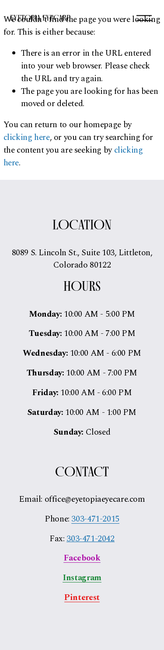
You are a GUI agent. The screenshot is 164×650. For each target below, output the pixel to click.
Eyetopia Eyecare (40, 17)
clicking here (26, 137)
